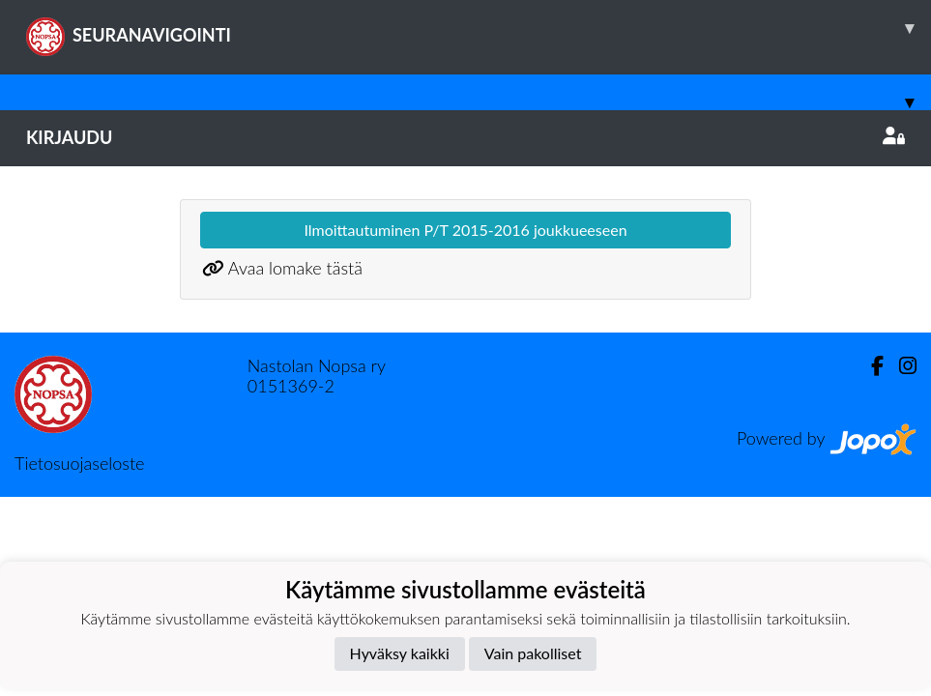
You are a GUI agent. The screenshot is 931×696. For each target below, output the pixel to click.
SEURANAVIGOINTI (478, 28)
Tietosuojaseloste (79, 463)
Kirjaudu (465, 137)
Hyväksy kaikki (400, 653)
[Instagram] (900, 366)
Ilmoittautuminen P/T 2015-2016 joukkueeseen (465, 229)
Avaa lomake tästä (295, 267)
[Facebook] (870, 366)
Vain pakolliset (533, 653)
